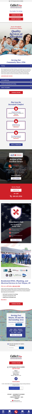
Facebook (16, 378)
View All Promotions (16, 144)
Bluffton (15, 329)
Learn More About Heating (6, 75)
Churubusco (20, 329)
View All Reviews (16, 178)
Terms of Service (16, 388)
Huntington (21, 330)
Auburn (11, 329)
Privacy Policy (13, 388)
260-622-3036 (16, 412)
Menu (3, 412)
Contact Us (16, 190)
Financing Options (16, 381)
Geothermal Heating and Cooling (8, 83)
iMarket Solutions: (17, 399)
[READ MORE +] (4, 299)
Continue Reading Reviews (16, 175)
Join (21, 347)
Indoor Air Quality (5, 87)
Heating (3, 65)
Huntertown (15, 330)
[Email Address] (13, 347)
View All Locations (16, 334)
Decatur (10, 330)
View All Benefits (16, 240)
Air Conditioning (5, 80)
